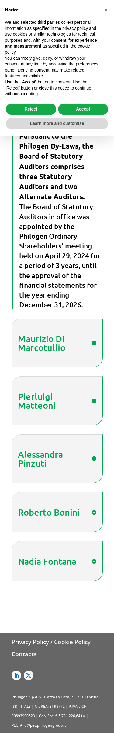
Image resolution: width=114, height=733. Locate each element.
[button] (106, 10)
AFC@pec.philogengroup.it (43, 725)
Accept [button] (83, 109)
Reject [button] (31, 109)
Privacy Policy (30, 642)
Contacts (24, 654)
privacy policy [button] (75, 28)
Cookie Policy (72, 642)
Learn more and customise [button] (57, 123)
